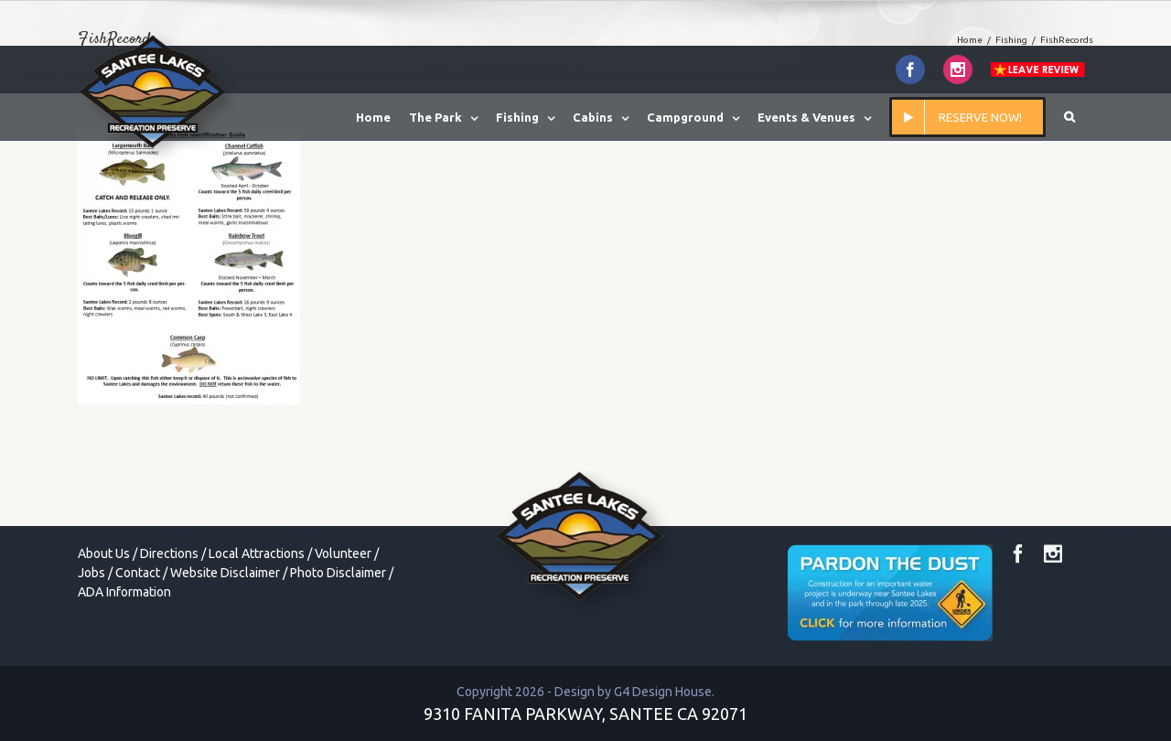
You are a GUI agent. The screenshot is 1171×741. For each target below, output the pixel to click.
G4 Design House (663, 691)
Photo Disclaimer (338, 572)
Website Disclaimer (225, 572)
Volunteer (343, 553)
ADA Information (124, 592)
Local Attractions (257, 553)
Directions (169, 553)
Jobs (91, 572)
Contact (137, 572)
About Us (104, 553)
